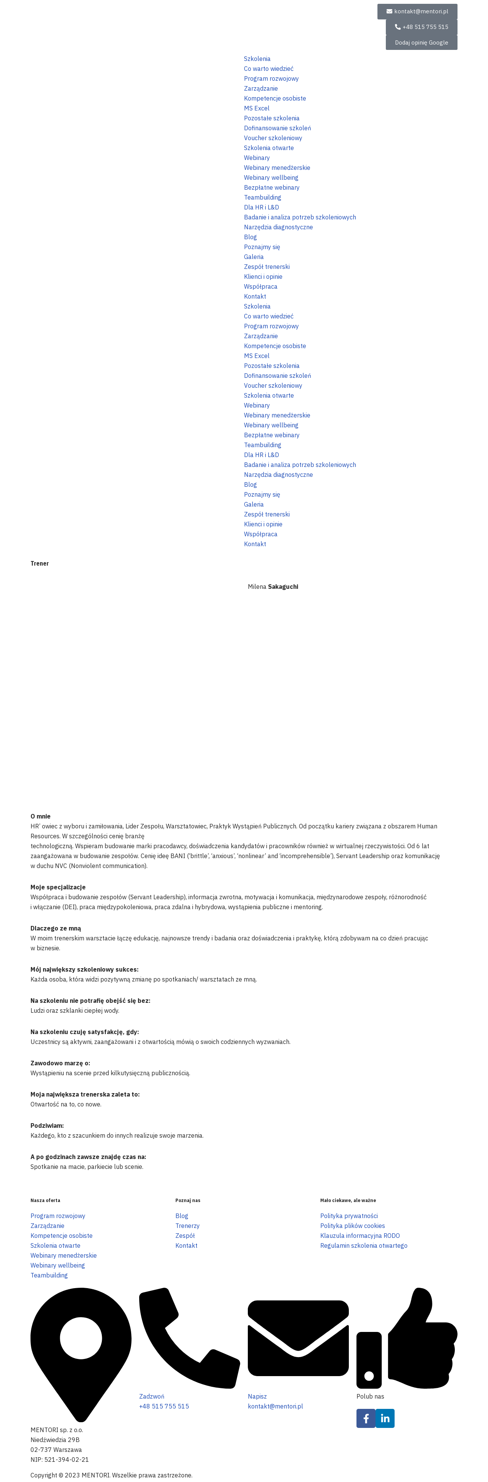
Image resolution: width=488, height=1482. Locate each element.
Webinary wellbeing (271, 177)
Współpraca (261, 286)
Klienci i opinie (263, 276)
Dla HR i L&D (261, 207)
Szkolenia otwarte (269, 148)
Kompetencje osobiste (275, 98)
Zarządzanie (261, 88)
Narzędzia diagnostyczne (278, 227)
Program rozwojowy (271, 78)
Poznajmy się (262, 247)
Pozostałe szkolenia (272, 118)
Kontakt (255, 296)
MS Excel (257, 108)
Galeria (254, 257)
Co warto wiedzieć (269, 68)
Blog (250, 237)
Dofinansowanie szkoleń (277, 128)
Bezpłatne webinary (272, 187)
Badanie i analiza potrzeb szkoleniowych (300, 217)
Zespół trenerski (267, 266)
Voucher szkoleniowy (273, 138)
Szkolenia (257, 58)
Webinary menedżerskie (277, 167)
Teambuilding (262, 197)
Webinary (257, 157)
